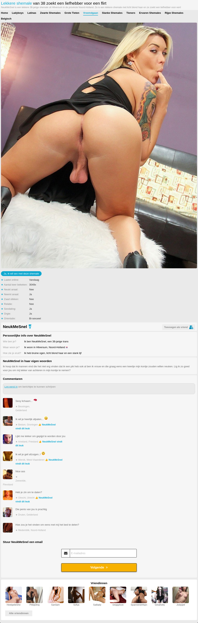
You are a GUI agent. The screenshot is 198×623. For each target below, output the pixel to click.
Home (4, 12)
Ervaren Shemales (150, 12)
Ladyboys (18, 12)
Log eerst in (11, 386)
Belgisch (6, 18)
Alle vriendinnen (18, 613)
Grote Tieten (72, 12)
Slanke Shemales (112, 12)
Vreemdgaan (90, 12)
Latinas (31, 12)
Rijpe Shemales (174, 12)
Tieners (130, 12)
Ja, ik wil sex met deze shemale (21, 273)
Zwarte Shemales (50, 12)
